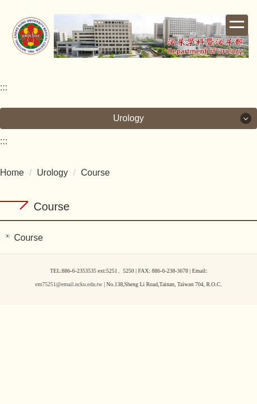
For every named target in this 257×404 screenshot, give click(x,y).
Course (95, 172)
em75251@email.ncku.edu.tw (68, 284)
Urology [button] (128, 118)
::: (3, 87)
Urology (52, 172)
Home (12, 172)
